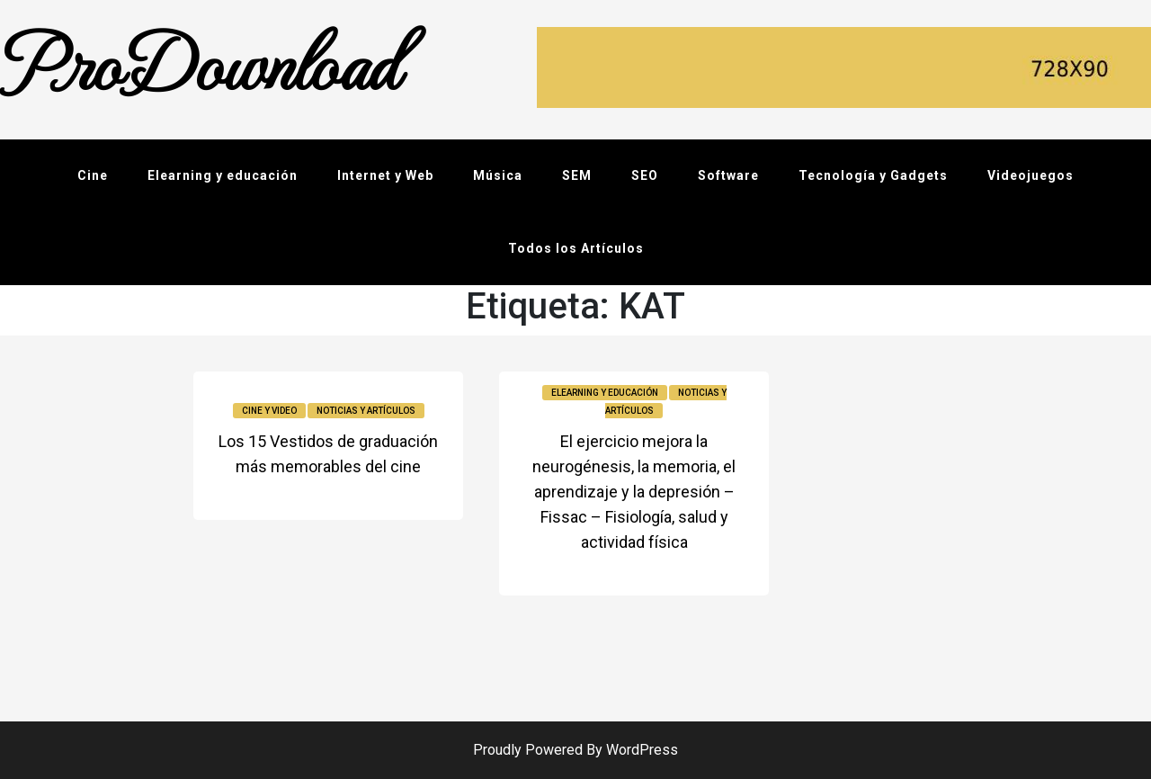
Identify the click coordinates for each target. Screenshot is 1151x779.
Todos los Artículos (576, 248)
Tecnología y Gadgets (873, 175)
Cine (92, 175)
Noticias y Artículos (366, 411)
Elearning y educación (222, 175)
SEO (644, 175)
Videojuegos (1030, 175)
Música (497, 175)
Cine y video (269, 411)
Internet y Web (385, 175)
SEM (577, 175)
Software (728, 175)
